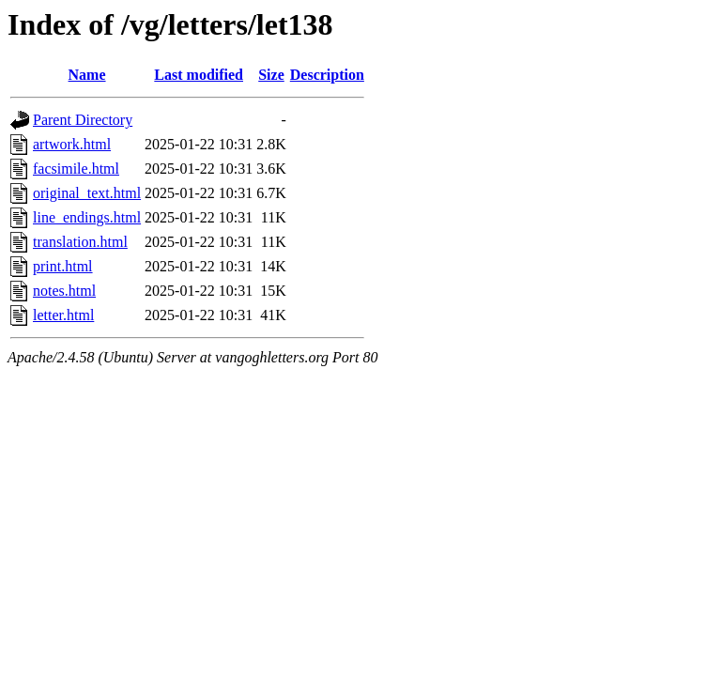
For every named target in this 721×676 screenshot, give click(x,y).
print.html (63, 266)
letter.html (63, 315)
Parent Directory (82, 120)
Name (87, 75)
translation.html (80, 242)
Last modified (198, 75)
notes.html (64, 291)
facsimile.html (76, 169)
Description (327, 75)
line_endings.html (87, 217)
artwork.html (72, 144)
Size (271, 75)
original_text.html (87, 193)
